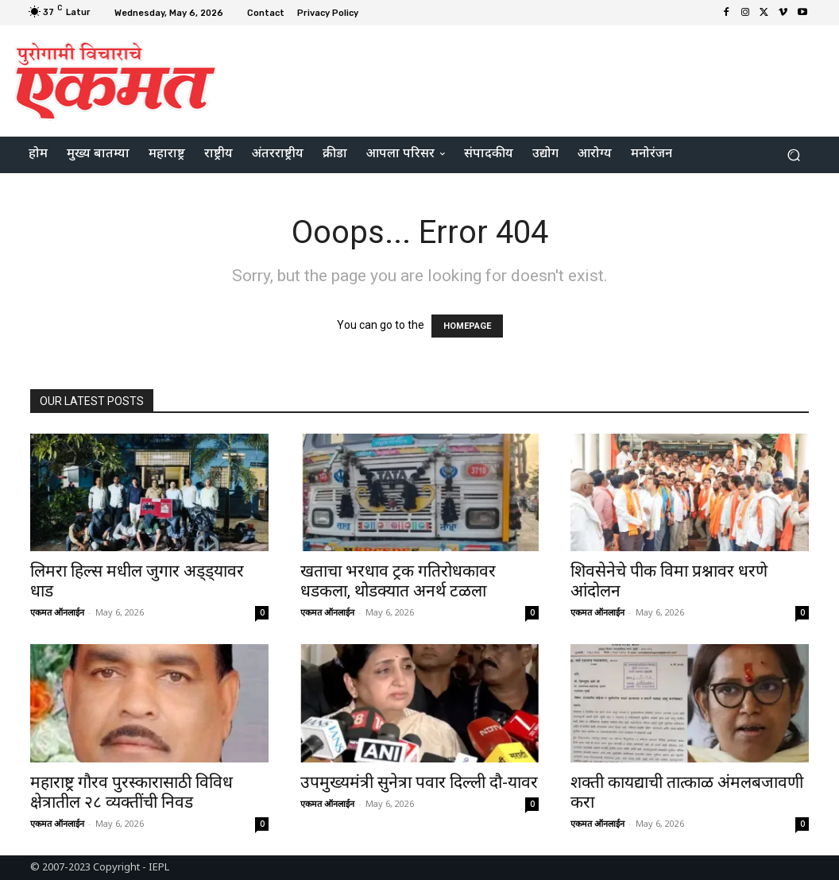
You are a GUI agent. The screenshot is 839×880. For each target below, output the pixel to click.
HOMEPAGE (467, 326)
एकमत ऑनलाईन (57, 612)
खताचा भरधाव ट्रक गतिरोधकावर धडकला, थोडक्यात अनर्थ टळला (398, 581)
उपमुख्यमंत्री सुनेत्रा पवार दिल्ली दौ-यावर (419, 782)
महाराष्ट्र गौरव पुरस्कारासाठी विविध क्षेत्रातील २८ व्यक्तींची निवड (131, 792)
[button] (793, 155)
